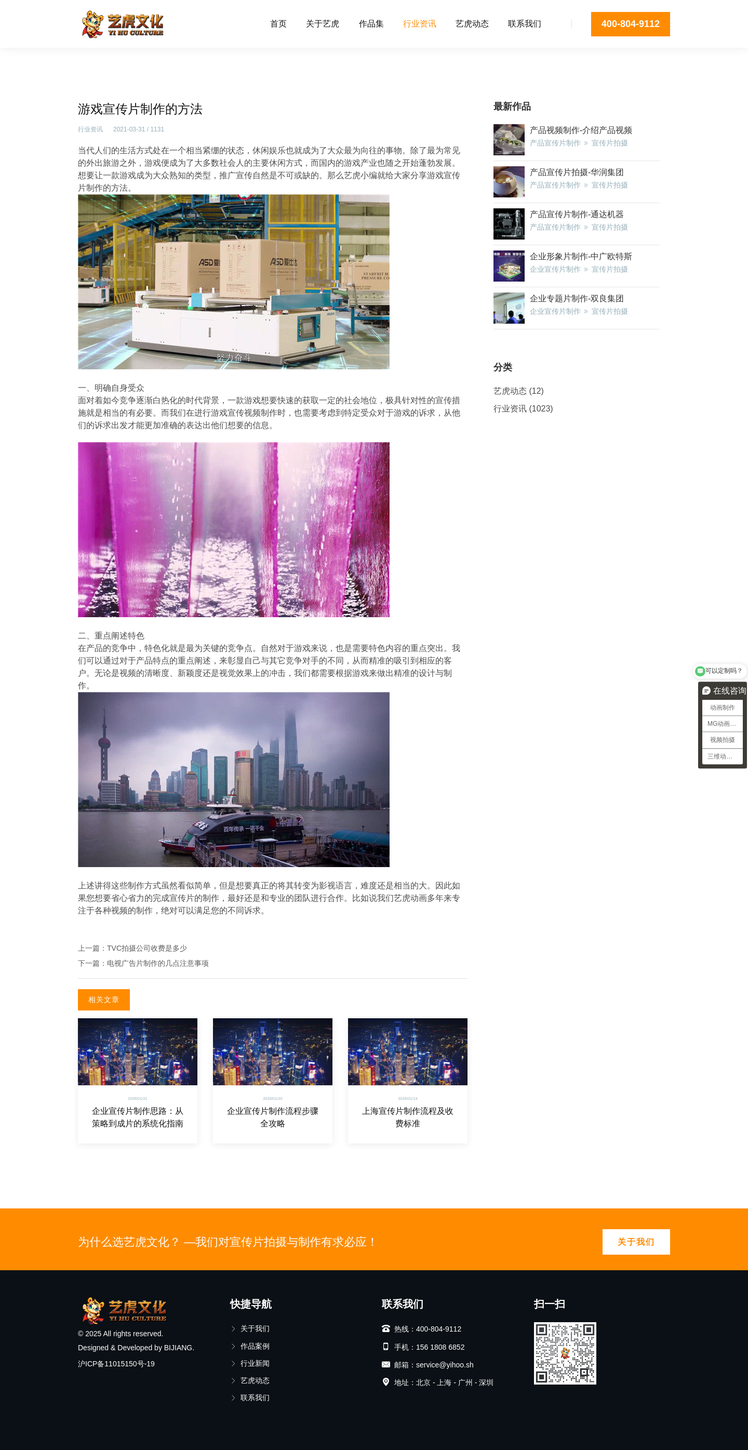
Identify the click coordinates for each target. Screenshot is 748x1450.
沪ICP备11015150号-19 (116, 1364)
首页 (278, 23)
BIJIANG (178, 1347)
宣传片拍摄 (610, 143)
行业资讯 (419, 23)
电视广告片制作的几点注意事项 (158, 963)
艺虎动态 (472, 23)
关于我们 (636, 1242)
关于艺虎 (322, 23)
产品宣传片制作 (555, 143)
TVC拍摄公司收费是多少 (147, 948)
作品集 (371, 23)
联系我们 (524, 23)
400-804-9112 (631, 24)
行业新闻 (250, 1363)
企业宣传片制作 (555, 269)
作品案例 (250, 1346)
